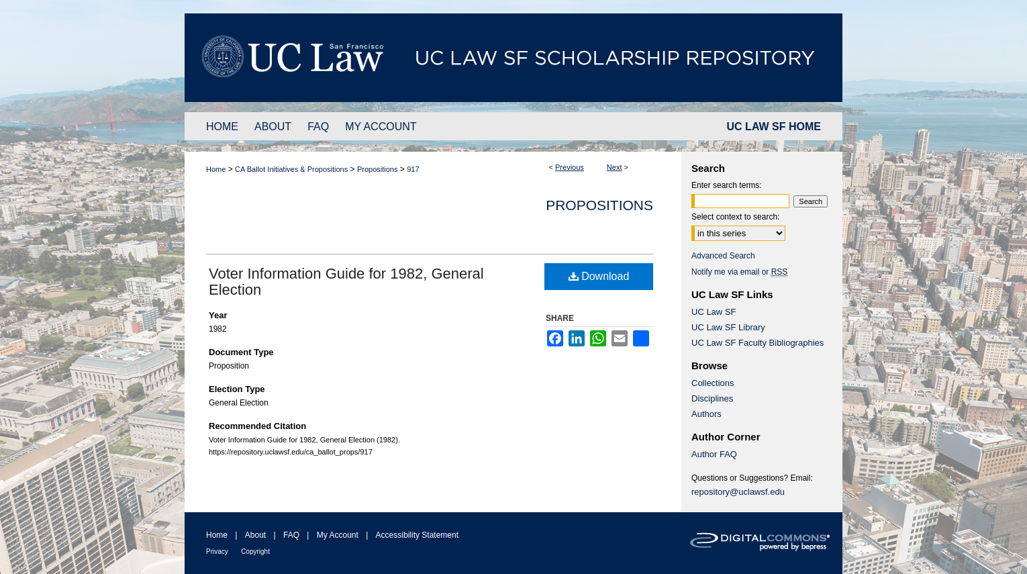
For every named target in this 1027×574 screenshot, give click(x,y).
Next (614, 167)
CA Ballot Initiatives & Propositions (291, 169)
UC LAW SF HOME (774, 126)
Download (599, 276)
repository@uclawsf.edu (738, 492)
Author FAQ (714, 454)
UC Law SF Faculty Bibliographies (757, 343)
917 (413, 169)
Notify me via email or (739, 272)
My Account (337, 535)
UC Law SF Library (728, 327)
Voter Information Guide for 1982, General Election (346, 281)
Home (216, 169)
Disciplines (712, 398)
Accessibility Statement (417, 535)
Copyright (255, 551)
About (255, 535)
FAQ (291, 535)
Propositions (377, 169)
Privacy (217, 551)
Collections (712, 383)
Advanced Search (723, 255)
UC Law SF (713, 312)
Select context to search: (735, 217)
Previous (569, 167)
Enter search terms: (726, 185)
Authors (706, 414)
